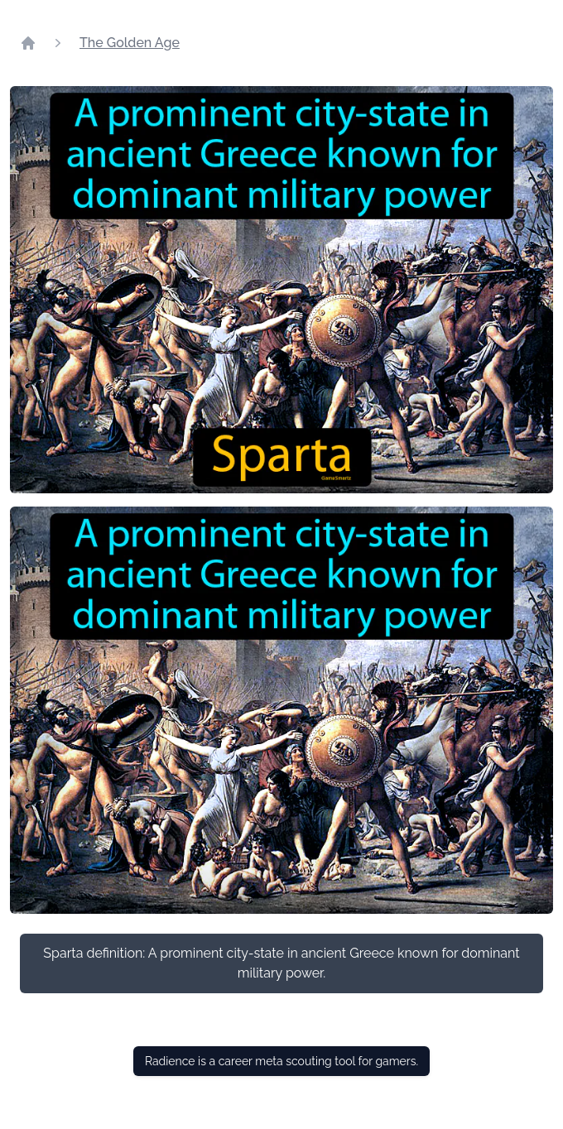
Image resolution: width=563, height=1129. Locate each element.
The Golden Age (129, 42)
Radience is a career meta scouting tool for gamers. (281, 1061)
